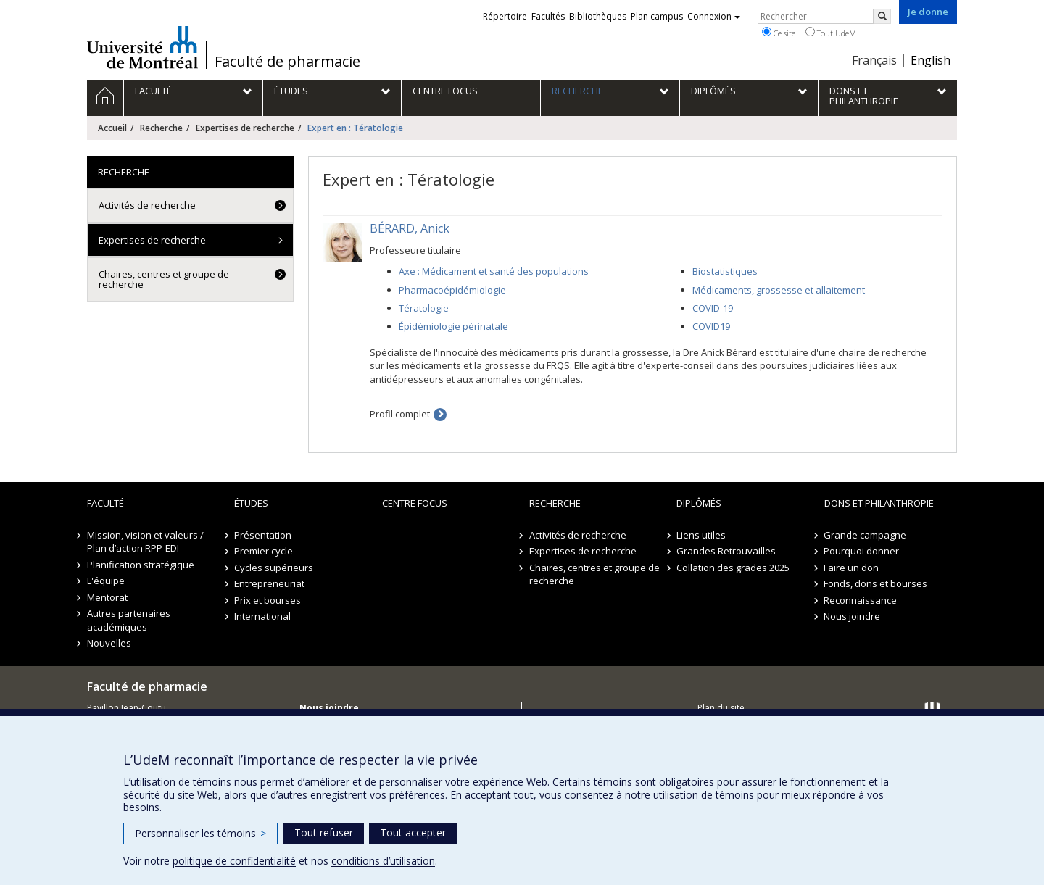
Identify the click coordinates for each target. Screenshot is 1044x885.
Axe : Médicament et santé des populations (494, 271)
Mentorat (107, 597)
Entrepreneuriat (269, 583)
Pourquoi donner (862, 550)
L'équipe (106, 580)
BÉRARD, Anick (410, 228)
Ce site (778, 32)
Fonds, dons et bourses (876, 583)
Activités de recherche (147, 205)
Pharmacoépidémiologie (452, 289)
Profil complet (400, 413)
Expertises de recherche (245, 128)
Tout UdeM (830, 32)
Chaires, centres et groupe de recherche (164, 279)
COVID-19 (712, 308)
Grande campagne (865, 534)
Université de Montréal (142, 47)
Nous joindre (852, 616)
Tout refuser (323, 832)
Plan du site (721, 708)
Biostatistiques (725, 271)
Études (251, 503)
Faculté (105, 503)
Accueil (112, 128)
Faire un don (851, 567)
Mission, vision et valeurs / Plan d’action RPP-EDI (145, 541)
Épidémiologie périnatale (453, 326)
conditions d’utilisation (383, 861)
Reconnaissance (861, 600)
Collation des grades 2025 (733, 567)
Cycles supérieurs (273, 567)
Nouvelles (109, 642)
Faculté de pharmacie (287, 61)
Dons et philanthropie (879, 503)
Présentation (262, 534)
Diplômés (698, 503)
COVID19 (711, 326)
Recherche (161, 128)
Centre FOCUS (414, 503)
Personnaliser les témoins (200, 833)
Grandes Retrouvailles (726, 550)
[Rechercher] (882, 16)
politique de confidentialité (234, 861)
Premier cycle (263, 550)
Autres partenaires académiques (128, 620)
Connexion (713, 16)
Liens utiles (701, 534)
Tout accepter (413, 832)
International (262, 616)
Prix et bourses (267, 600)
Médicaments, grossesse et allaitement (778, 289)
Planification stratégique (140, 564)
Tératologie (424, 308)
